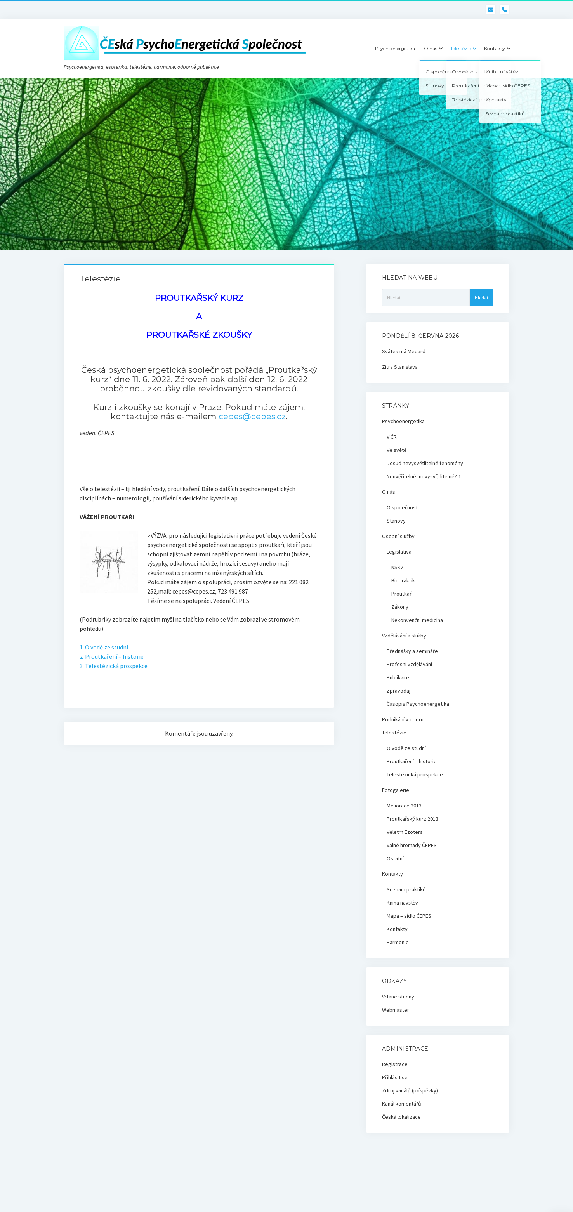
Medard (416, 351)
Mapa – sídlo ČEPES (409, 915)
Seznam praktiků (406, 889)
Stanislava (406, 366)
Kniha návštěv (402, 902)
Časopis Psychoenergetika (418, 703)
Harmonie (398, 942)
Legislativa (399, 551)
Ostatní (395, 858)
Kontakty (494, 48)
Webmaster (395, 1009)
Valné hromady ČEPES (412, 845)
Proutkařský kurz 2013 (412, 818)
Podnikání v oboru (403, 719)
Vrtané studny (398, 996)
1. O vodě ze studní (104, 647)
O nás (430, 48)
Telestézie (460, 48)
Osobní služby (398, 536)
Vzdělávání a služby (404, 635)
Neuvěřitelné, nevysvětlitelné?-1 (424, 476)
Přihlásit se (395, 1077)
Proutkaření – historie (412, 761)
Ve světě (396, 449)
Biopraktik (403, 580)
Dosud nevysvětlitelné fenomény (425, 463)
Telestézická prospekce (415, 774)
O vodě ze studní (406, 748)
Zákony (399, 606)
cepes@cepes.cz (252, 416)
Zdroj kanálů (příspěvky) (410, 1090)
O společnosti (403, 507)
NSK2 (397, 567)
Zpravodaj (398, 690)
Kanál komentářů (401, 1103)
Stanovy (396, 520)
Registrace (395, 1064)
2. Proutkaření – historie (112, 656)
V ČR (392, 436)
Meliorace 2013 (404, 805)
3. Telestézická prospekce (114, 666)
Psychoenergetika (395, 48)
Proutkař (401, 593)
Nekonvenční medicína (417, 619)
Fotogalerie (395, 790)
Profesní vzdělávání (409, 664)
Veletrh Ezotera (405, 831)
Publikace (398, 677)
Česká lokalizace (401, 1116)
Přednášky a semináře (412, 651)
